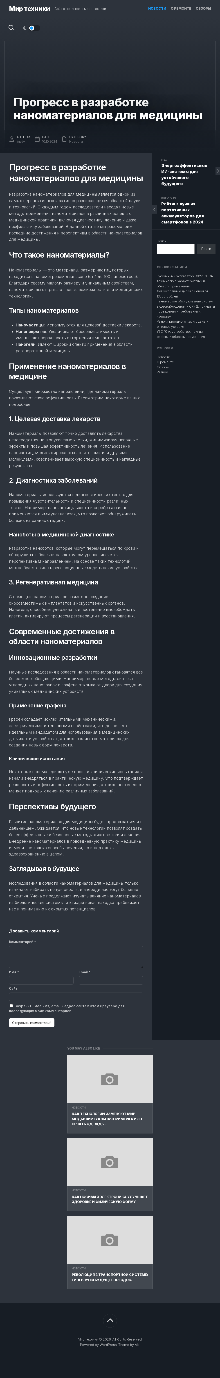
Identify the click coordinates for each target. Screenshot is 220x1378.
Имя (14, 972)
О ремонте (181, 8)
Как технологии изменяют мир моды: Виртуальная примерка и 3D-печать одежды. (108, 1119)
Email (84, 972)
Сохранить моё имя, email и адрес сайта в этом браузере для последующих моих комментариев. (67, 1008)
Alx (137, 1345)
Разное (162, 372)
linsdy (21, 141)
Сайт (13, 988)
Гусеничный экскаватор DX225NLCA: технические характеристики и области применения (185, 281)
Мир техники (29, 9)
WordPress (108, 1345)
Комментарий (22, 942)
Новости (157, 8)
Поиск (161, 241)
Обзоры (203, 8)
